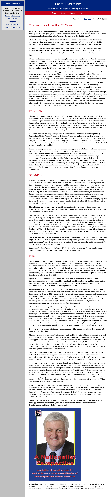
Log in (82, 13)
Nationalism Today (12, 27)
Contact (72, 13)
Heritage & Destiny (12, 16)
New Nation (12, 19)
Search (54, 13)
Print (104, 19)
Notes (63, 13)
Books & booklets (12, 24)
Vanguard (12, 22)
